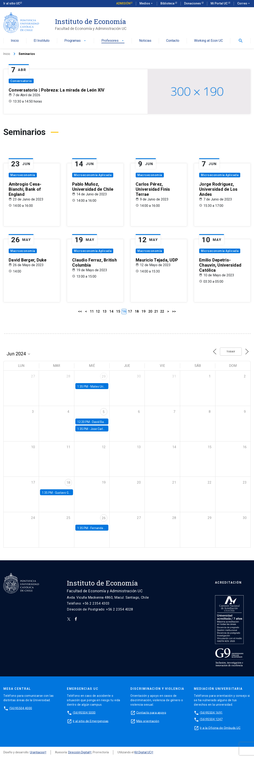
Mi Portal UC (219, 3)
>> (174, 311)
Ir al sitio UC (11, 3)
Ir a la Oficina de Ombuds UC (220, 727)
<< (80, 311)
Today (230, 351)
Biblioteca (167, 3)
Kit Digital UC (142, 752)
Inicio (15, 41)
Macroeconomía (22, 175)
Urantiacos (37, 752)
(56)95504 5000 (84, 712)
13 (104, 311)
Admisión (123, 3)
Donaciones (193, 3)
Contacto (172, 41)
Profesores (112, 41)
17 (130, 311)
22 (162, 311)
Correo (244, 4)
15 (118, 311)
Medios (146, 4)
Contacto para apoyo (151, 712)
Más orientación (147, 721)
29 (104, 376)
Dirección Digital (78, 752)
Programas (75, 41)
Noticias (145, 41)
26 (104, 518)
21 (156, 311)
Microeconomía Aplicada (93, 175)
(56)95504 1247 (211, 719)
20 (150, 311)
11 (92, 311)
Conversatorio (21, 81)
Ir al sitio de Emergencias (91, 721)
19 (143, 311)
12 (98, 311)
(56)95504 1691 (211, 712)
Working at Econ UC (208, 41)
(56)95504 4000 (20, 708)
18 (137, 311)
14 (111, 311)
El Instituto (42, 41)
